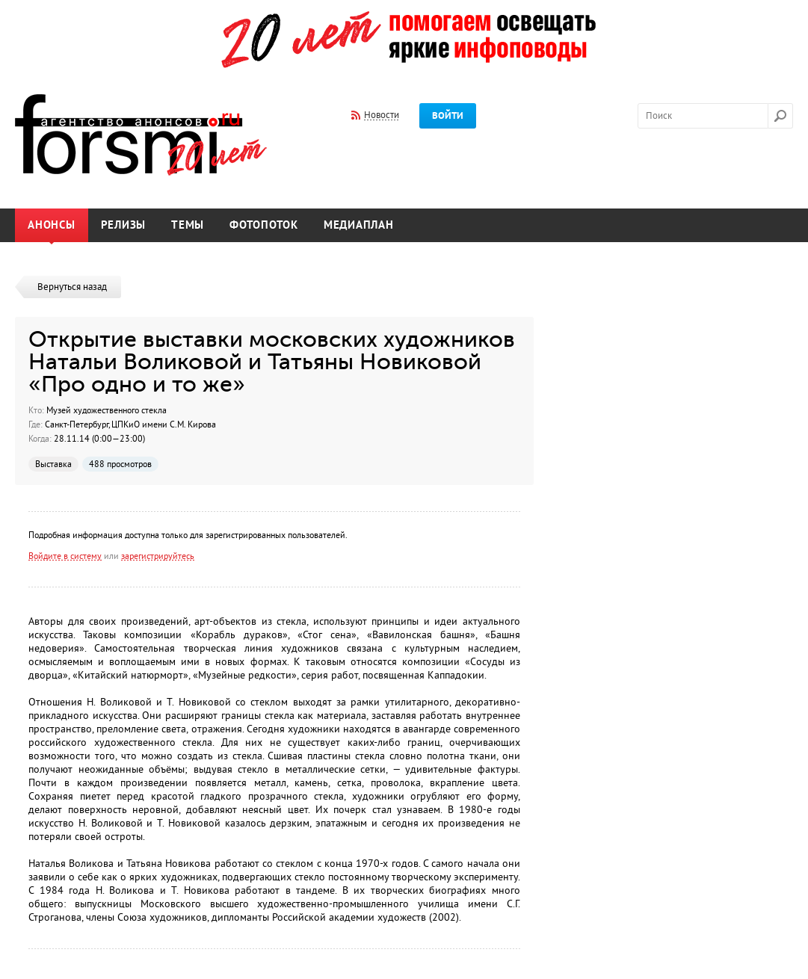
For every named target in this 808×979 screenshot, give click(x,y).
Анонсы (51, 225)
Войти (447, 116)
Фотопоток (263, 225)
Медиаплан (359, 225)
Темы (187, 225)
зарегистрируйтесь (157, 556)
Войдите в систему (65, 556)
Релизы (124, 225)
